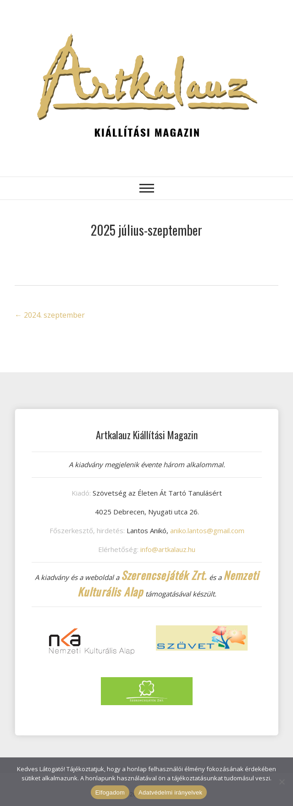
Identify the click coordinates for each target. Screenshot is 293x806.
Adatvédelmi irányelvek (170, 792)
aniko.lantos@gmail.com (207, 530)
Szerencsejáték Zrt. (164, 575)
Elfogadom (110, 792)
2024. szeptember (50, 315)
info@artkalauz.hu (167, 549)
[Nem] (281, 781)
